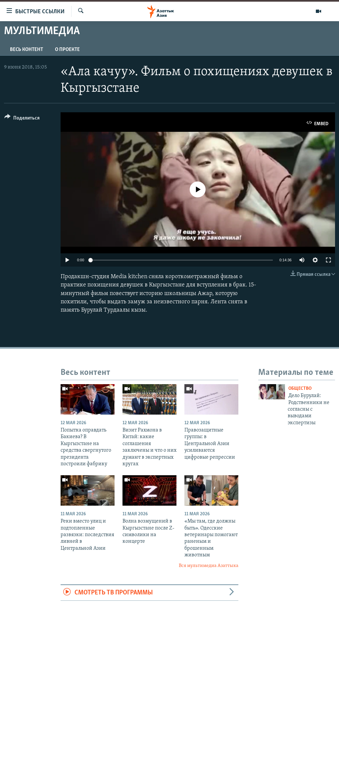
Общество (300, 388)
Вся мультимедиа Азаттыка (208, 565)
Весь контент (26, 49)
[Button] (22, 119)
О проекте (67, 49)
